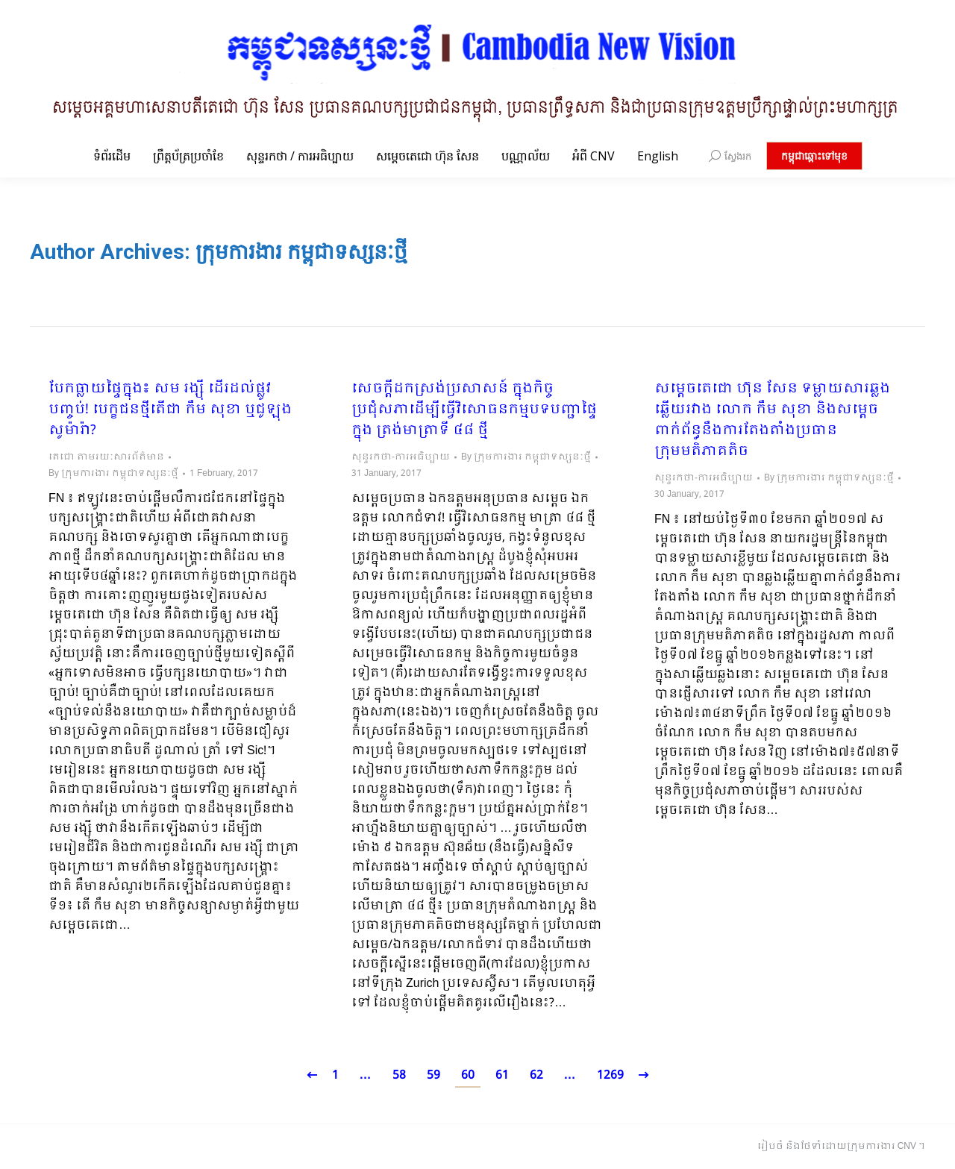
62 (536, 1075)
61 (502, 1075)
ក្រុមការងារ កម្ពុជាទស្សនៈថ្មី (301, 251)
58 (399, 1075)
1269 (610, 1075)
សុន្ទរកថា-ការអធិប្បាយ (400, 457)
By (113, 473)
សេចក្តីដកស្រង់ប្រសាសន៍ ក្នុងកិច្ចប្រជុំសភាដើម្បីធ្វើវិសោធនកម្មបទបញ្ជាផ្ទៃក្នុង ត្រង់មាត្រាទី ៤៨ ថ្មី (474, 410)
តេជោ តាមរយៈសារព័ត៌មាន (106, 457)
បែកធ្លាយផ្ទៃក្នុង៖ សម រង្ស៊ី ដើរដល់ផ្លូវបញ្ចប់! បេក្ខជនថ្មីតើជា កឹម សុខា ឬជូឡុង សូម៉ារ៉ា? (170, 410)
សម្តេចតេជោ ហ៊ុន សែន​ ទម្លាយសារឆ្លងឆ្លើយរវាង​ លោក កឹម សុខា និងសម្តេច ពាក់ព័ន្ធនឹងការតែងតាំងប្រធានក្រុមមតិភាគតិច (772, 421)
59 (433, 1075)
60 (468, 1075)
